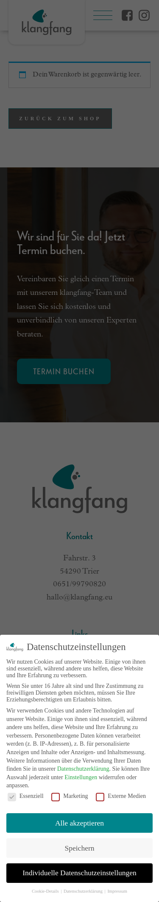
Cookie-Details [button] (46, 891)
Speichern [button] (80, 848)
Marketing (69, 796)
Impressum (117, 891)
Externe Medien (121, 796)
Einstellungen (80, 777)
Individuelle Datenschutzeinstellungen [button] (79, 872)
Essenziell (26, 796)
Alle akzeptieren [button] (79, 823)
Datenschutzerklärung (83, 769)
